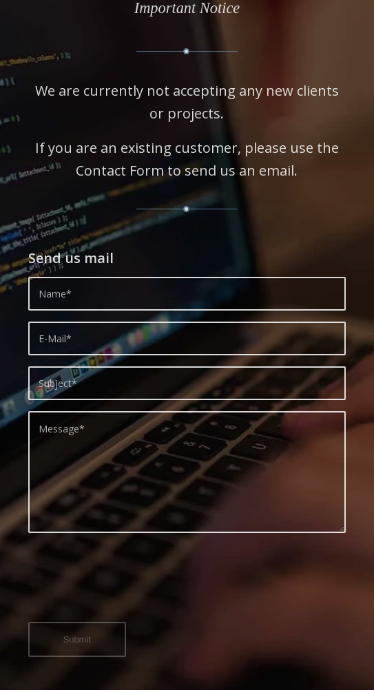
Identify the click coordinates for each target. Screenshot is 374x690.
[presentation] (133, 585)
